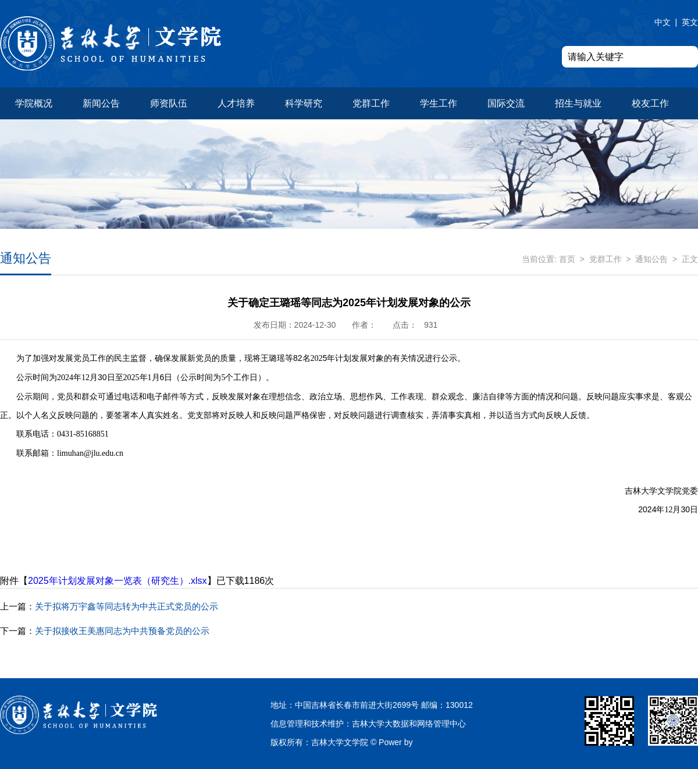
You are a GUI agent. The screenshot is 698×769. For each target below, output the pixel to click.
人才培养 (236, 103)
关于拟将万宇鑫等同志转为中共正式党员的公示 (109, 606)
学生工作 (438, 103)
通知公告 (651, 259)
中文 (662, 22)
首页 (567, 259)
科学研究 (303, 103)
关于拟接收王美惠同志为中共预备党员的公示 (104, 631)
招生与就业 (578, 103)
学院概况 (33, 103)
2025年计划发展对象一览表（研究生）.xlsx (117, 581)
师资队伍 (168, 103)
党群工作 (371, 103)
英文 (690, 22)
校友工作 (650, 103)
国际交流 (506, 103)
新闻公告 (101, 103)
